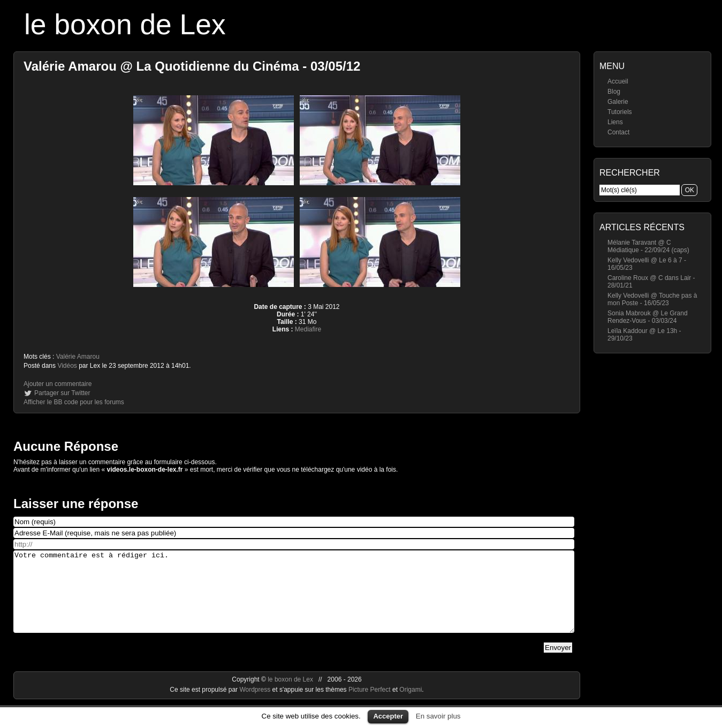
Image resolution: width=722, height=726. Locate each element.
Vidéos (67, 365)
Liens (615, 122)
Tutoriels (619, 112)
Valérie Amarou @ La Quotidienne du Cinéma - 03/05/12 (192, 66)
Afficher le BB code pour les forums (74, 402)
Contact (618, 132)
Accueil (617, 81)
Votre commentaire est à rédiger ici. (293, 599)
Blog (613, 91)
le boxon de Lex (125, 24)
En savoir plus (438, 716)
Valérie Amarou (78, 356)
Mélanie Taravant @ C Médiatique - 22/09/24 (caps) (648, 246)
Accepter (388, 716)
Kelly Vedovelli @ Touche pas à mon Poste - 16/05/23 (652, 299)
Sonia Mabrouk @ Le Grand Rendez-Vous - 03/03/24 (647, 316)
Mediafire (308, 329)
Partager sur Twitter (62, 393)
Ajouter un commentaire (58, 384)
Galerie (617, 101)
